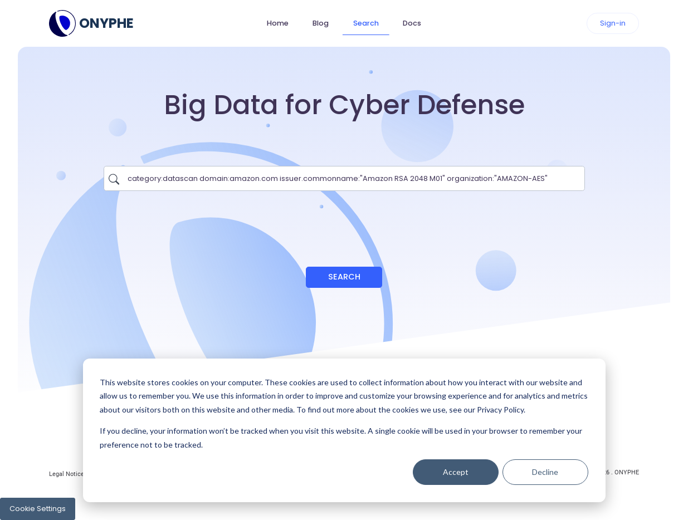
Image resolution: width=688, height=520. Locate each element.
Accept (456, 472)
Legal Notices (68, 474)
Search (366, 23)
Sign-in (613, 23)
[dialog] (344, 430)
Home (278, 23)
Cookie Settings (37, 508)
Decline (545, 472)
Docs (412, 23)
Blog (321, 23)
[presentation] (344, 223)
